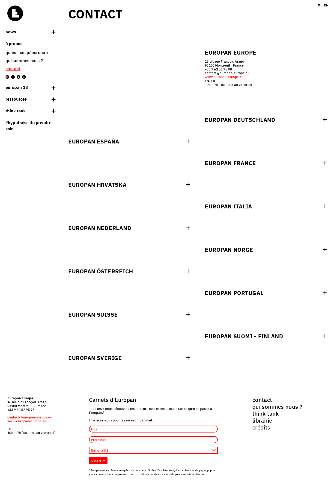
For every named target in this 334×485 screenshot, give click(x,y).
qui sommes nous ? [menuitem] (24, 60)
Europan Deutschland (240, 119)
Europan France (230, 162)
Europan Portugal (234, 292)
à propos (30, 43)
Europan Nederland (99, 227)
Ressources (30, 99)
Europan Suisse (93, 314)
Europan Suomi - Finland (244, 336)
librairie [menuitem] (262, 420)
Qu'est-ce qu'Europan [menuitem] (27, 52)
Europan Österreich (100, 271)
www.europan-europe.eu (224, 76)
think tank (30, 111)
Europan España (93, 141)
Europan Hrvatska (97, 184)
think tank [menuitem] (265, 413)
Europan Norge (229, 249)
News (30, 32)
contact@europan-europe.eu (29, 417)
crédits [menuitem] (261, 427)
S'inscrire (98, 461)
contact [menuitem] (13, 68)
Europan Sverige (95, 357)
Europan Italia (228, 206)
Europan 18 (30, 87)
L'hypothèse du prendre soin (28, 125)
